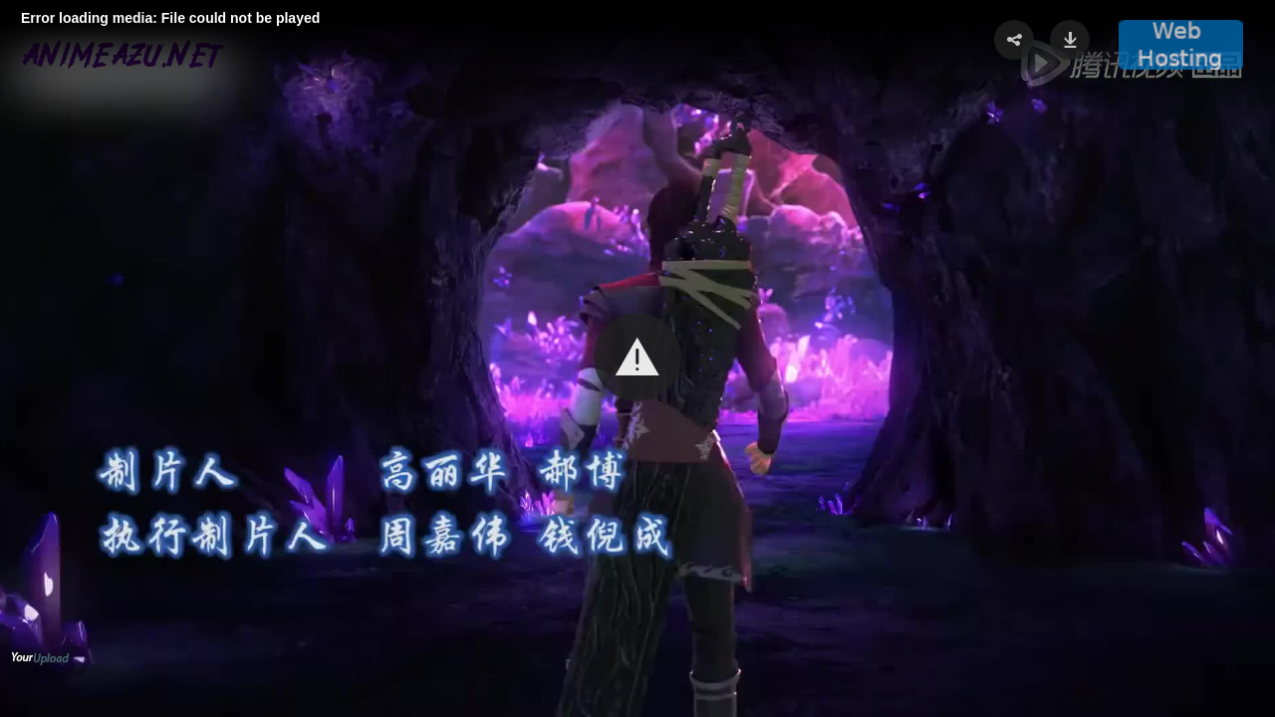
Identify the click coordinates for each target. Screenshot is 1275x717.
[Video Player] (637, 358)
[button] (637, 357)
